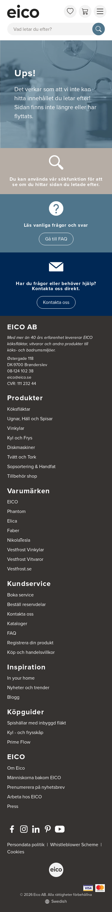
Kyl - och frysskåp (25, 732)
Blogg (13, 697)
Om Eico (16, 768)
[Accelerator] (34, 11)
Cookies (15, 851)
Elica (12, 520)
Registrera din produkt (30, 642)
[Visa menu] (100, 11)
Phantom (16, 511)
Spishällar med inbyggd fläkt (36, 722)
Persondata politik (26, 844)
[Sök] (98, 29)
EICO (12, 501)
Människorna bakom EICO (34, 777)
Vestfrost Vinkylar (25, 549)
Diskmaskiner (21, 447)
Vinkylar (15, 428)
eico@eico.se (19, 377)
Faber (13, 530)
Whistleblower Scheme (74, 844)
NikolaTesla (18, 540)
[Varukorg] (85, 11)
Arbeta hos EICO (24, 796)
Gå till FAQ (56, 238)
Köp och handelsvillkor (31, 652)
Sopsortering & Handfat (31, 466)
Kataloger (17, 623)
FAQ (11, 633)
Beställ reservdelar (26, 604)
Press (12, 806)
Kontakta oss (56, 302)
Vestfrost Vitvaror (25, 559)
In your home (21, 678)
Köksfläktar (18, 409)
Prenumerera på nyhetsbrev (36, 787)
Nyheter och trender (28, 687)
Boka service (20, 594)
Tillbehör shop (22, 476)
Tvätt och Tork (21, 456)
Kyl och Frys (19, 437)
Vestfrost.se (19, 568)
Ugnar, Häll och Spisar (30, 418)
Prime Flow (18, 742)
